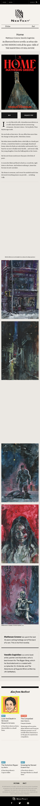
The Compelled (27, 719)
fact (3, 716)
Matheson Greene (13, 38)
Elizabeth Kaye (25, 768)
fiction (23, 716)
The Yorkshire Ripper (9, 766)
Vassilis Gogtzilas (27, 38)
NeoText (20, 15)
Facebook (12, 803)
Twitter (19, 803)
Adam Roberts (25, 722)
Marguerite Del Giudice (8, 724)
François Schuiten (26, 724)
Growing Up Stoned (28, 766)
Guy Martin (4, 768)
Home (4, 2)
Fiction (7, 26)
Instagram (28, 803)
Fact (33, 26)
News (11, 2)
